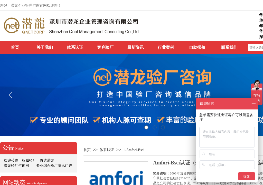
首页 (15, 47)
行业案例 (166, 47)
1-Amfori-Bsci (133, 150)
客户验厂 (105, 47)
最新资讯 (135, 47)
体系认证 (75, 47)
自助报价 (197, 47)
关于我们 (44, 47)
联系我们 (229, 47)
